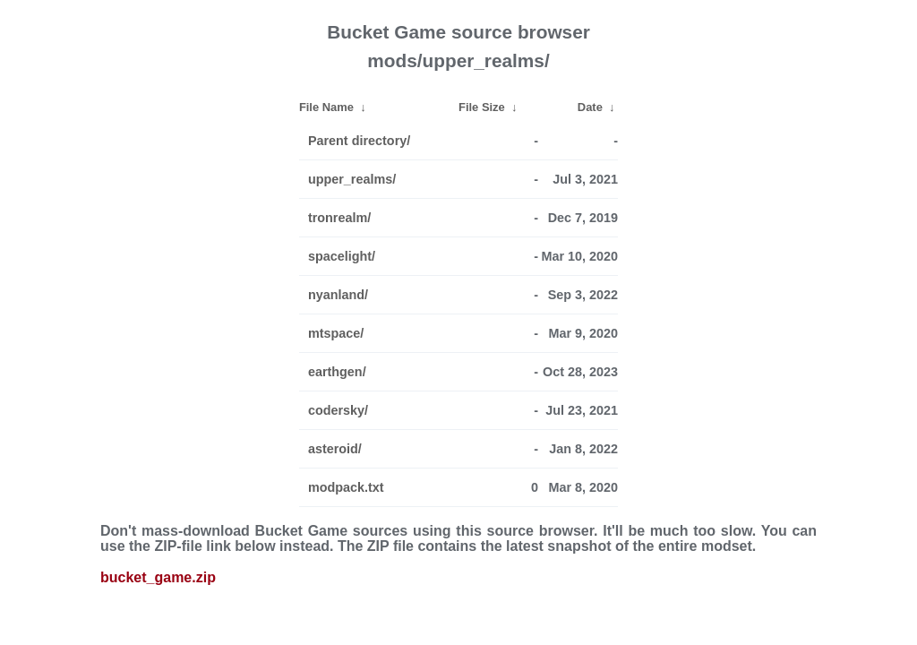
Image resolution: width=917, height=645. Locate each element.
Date (590, 107)
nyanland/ (338, 295)
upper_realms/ (352, 179)
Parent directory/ (359, 140)
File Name (326, 107)
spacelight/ (341, 256)
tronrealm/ (339, 218)
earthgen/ (337, 372)
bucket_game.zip (158, 577)
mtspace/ (336, 333)
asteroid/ (335, 449)
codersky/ (338, 410)
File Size (481, 107)
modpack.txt (346, 487)
